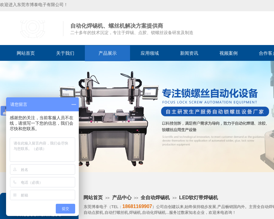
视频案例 (228, 53)
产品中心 (122, 197)
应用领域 (150, 53)
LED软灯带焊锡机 (198, 197)
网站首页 (26, 53)
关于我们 (65, 53)
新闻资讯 (189, 53)
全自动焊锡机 (155, 197)
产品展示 (108, 53)
